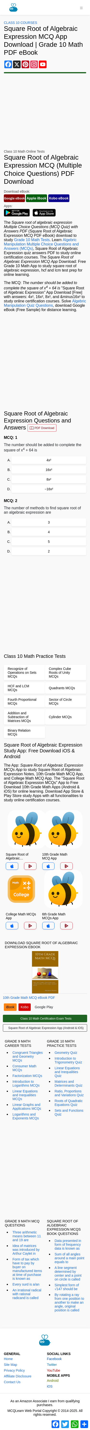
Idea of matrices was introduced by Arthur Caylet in (26, 1249)
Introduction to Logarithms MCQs (26, 1083)
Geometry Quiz (66, 1053)
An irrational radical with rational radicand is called (26, 1294)
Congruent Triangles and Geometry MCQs (27, 1056)
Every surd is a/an (25, 1284)
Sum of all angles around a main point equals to (69, 1258)
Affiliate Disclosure (17, 1376)
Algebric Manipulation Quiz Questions (45, 303)
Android (53, 1380)
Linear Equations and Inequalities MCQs (25, 1095)
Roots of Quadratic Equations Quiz (69, 1103)
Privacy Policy (14, 1370)
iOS (50, 1386)
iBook (10, 1007)
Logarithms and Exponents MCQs (25, 1116)
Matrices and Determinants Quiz (69, 1083)
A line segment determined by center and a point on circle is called (68, 1273)
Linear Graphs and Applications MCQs (26, 1106)
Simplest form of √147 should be (67, 1287)
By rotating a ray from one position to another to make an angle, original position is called (69, 1302)
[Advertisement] (45, 361)
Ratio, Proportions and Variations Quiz (69, 1093)
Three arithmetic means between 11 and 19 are (26, 1236)
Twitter (52, 1365)
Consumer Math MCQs (24, 1068)
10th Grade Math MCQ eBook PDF (29, 998)
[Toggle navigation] (81, 7)
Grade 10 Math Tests (32, 240)
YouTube (53, 1370)
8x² (49, 479)
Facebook (54, 1359)
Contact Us (12, 1382)
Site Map (10, 1365)
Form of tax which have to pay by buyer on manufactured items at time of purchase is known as (27, 1268)
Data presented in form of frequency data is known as (68, 1244)
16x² (49, 470)
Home (8, 1359)
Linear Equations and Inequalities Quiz (67, 1072)
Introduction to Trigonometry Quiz (68, 1060)
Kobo (25, 1007)
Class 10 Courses (20, 23)
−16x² (49, 489)
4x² (49, 460)
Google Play (44, 1007)
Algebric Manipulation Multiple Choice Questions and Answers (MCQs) (41, 244)
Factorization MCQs (27, 1076)
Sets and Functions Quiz (69, 1112)
